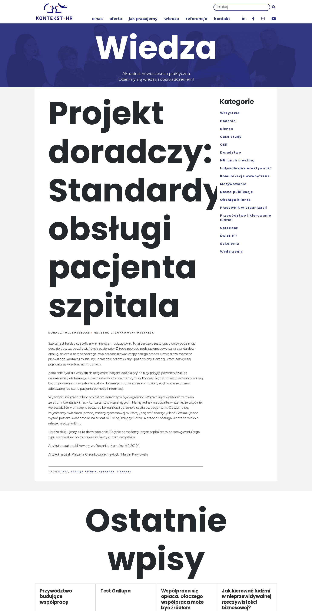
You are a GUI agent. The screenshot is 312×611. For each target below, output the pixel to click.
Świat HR (228, 236)
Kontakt (222, 18)
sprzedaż (106, 471)
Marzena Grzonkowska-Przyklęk (124, 332)
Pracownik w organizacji (243, 208)
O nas (97, 18)
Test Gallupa (115, 591)
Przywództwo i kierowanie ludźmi (245, 218)
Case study (231, 137)
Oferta (115, 18)
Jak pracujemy (143, 18)
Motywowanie (233, 184)
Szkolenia (229, 244)
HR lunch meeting (237, 160)
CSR (224, 145)
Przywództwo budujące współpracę (56, 596)
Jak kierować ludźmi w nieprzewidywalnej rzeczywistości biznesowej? (246, 599)
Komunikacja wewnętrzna (245, 176)
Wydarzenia (231, 251)
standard (124, 471)
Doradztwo (59, 332)
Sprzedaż (80, 332)
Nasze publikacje (236, 192)
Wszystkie (230, 113)
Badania (228, 121)
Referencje (196, 18)
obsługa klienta (83, 471)
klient (63, 471)
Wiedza (171, 18)
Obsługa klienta (235, 200)
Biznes (226, 129)
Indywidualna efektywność (246, 168)
